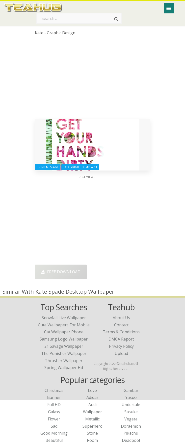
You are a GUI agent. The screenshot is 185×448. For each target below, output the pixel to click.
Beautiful (54, 440)
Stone (92, 433)
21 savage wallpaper (63, 346)
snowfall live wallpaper (64, 317)
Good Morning (54, 433)
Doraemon (131, 426)
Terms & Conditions (121, 332)
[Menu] (169, 8)
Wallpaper (92, 411)
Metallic (92, 419)
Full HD (54, 404)
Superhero (92, 426)
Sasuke (131, 411)
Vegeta (130, 419)
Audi (92, 404)
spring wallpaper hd (63, 367)
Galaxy (54, 411)
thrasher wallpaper (63, 360)
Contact (121, 325)
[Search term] (79, 18)
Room (92, 440)
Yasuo (131, 397)
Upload (121, 353)
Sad (54, 426)
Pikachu (131, 433)
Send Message (47, 167)
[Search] (116, 19)
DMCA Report (121, 339)
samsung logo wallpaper (64, 339)
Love (92, 390)
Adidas (92, 397)
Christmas (54, 390)
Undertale (131, 404)
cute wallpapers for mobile (64, 325)
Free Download (60, 272)
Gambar (131, 390)
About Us (121, 317)
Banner (54, 397)
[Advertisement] (92, 79)
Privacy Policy (121, 346)
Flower (54, 419)
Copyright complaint (80, 167)
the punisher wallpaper (63, 353)
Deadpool (131, 440)
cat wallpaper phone (63, 332)
